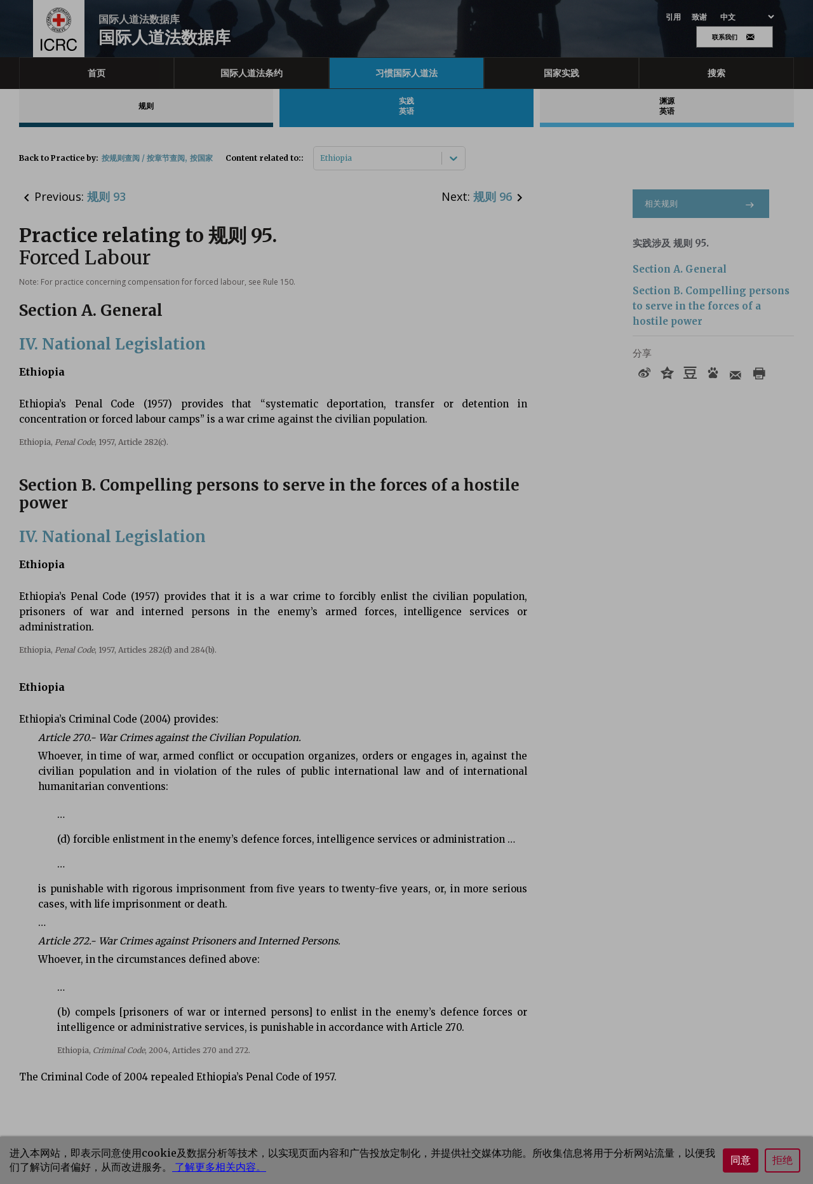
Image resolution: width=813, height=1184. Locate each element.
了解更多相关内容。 (219, 1166)
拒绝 (782, 1160)
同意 (740, 1160)
